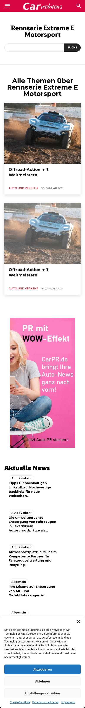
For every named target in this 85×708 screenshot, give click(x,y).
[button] (78, 621)
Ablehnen (42, 681)
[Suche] (72, 47)
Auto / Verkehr (21, 478)
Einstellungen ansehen (42, 693)
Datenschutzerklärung (45, 702)
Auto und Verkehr (23, 188)
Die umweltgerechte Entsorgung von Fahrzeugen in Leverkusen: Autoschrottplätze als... (32, 524)
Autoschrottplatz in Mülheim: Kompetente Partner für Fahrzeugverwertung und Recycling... (33, 558)
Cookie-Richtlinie (20, 702)
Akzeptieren (42, 669)
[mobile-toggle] (7, 6)
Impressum (68, 702)
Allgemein (18, 581)
